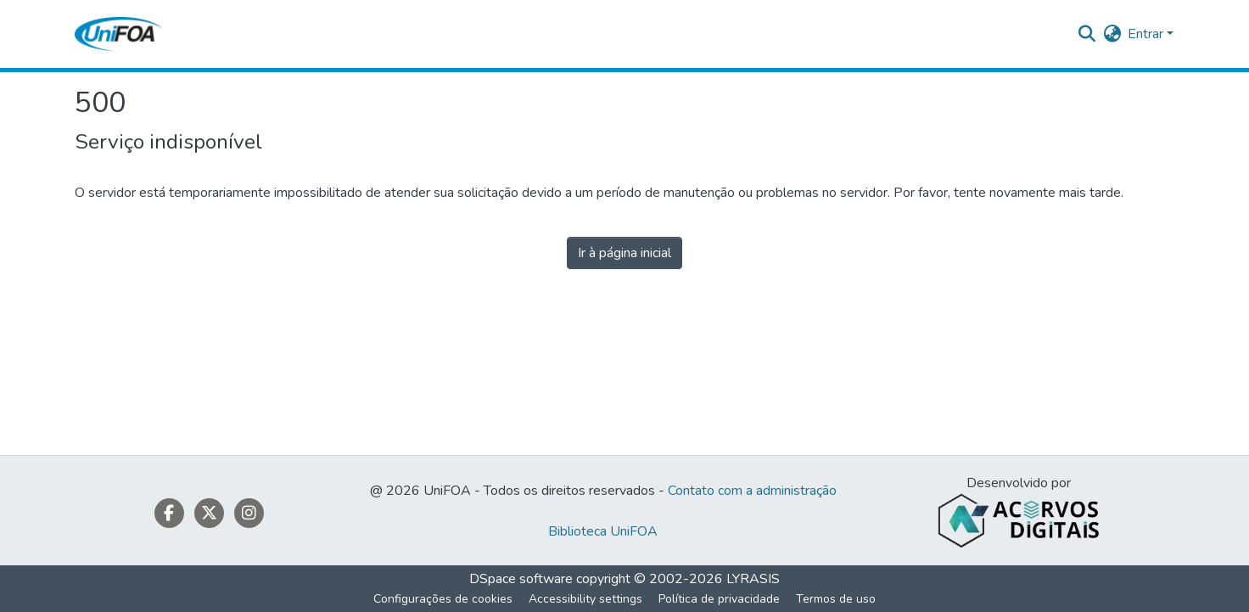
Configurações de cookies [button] (442, 599)
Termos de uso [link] (836, 599)
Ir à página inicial (624, 253)
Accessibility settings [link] (585, 599)
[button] (118, 34)
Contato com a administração (752, 490)
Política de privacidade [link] (719, 599)
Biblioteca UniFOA (603, 531)
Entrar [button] (1147, 34)
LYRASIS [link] (753, 579)
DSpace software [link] (521, 579)
